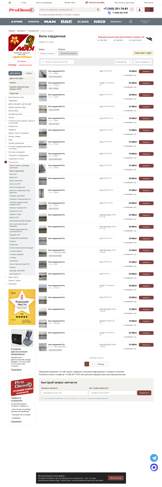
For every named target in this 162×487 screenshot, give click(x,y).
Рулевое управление (16, 143)
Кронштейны (13, 111)
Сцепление (14, 261)
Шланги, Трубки (14, 280)
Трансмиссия (13, 162)
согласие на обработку (55, 398)
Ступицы (13, 257)
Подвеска (12, 130)
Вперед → (102, 364)
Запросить (144, 393)
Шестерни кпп (15, 274)
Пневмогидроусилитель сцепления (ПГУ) (19, 230)
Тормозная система (16, 159)
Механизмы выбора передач (21, 221)
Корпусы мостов (16, 211)
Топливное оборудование (18, 155)
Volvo (102, 94)
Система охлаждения (16, 152)
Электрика (12, 284)
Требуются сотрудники (16, 399)
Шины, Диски (13, 277)
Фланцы (13, 267)
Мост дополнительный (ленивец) (18, 225)
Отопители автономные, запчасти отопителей (21, 122)
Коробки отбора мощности (20, 199)
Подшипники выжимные (19, 238)
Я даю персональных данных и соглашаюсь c (76, 398)
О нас (23, 2)
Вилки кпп (13, 177)
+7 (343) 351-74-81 (116, 8)
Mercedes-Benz (105, 215)
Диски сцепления (16, 181)
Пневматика (13, 126)
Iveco (102, 106)
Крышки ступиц (15, 214)
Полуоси (13, 241)
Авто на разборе (44, 2)
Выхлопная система (16, 97)
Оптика (11, 117)
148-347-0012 (136, 40)
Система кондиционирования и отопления (20, 147)
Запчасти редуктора (17, 187)
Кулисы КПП (14, 217)
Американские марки (145, 21)
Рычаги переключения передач (21, 248)
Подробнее (16, 369)
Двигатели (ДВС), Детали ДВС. (20, 104)
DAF (101, 238)
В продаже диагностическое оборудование (19, 351)
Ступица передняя (17, 254)
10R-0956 (119, 40)
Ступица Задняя (16, 251)
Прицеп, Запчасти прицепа (18, 133)
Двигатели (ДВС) (16, 78)
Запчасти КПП (15, 184)
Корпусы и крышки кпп (18, 208)
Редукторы (14, 93)
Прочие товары (14, 136)
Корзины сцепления (17, 196)
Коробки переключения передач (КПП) (19, 88)
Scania (102, 83)
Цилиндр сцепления (17, 270)
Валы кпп (13, 174)
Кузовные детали (15, 114)
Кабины (13, 83)
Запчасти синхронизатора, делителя (20, 191)
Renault (102, 321)
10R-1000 (103, 40)
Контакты (148, 2)
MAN (101, 71)
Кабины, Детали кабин (17, 107)
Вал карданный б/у (56, 71)
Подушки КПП (15, 235)
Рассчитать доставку (124, 2)
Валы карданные (17, 171)
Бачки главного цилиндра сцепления (19, 166)
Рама (10, 140)
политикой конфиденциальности (98, 398)
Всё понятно (115, 478)
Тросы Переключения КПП (20, 264)
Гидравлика (12, 100)
